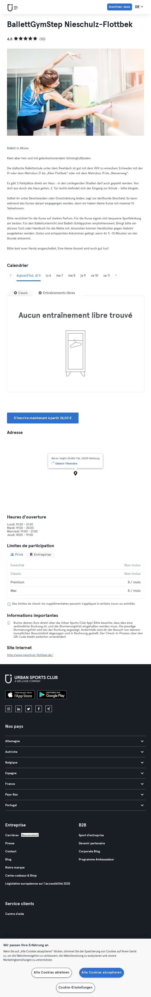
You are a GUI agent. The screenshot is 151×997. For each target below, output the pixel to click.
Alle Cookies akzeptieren (101, 972)
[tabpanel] (75, 578)
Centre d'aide (14, 914)
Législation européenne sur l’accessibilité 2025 (37, 883)
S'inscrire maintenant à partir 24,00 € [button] (43, 418)
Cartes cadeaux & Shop (21, 875)
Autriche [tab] (74, 752)
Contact (10, 851)
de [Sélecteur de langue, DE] (139, 7)
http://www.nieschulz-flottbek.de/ (30, 655)
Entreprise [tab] (40, 554)
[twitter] (28, 709)
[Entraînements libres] (57, 293)
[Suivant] (115, 275)
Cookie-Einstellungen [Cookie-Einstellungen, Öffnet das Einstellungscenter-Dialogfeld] (75, 987)
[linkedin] (18, 709)
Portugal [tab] (74, 805)
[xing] (48, 709)
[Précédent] (10, 275)
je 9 (83, 275)
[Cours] (20, 293)
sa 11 (106, 275)
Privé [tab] (16, 554)
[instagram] (8, 709)
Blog (8, 859)
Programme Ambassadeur (96, 859)
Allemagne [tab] (74, 741)
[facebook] (38, 709)
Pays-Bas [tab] (74, 794)
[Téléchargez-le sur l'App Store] (20, 695)
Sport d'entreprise (91, 835)
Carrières (12, 835)
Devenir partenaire (92, 843)
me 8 (71, 275)
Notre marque (15, 867)
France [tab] (74, 784)
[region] (75, 968)
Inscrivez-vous (119, 6)
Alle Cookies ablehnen (51, 972)
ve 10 (94, 275)
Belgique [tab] (74, 762)
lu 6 (48, 275)
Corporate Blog (89, 851)
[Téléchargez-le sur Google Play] (52, 695)
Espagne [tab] (74, 773)
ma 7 (59, 275)
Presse (9, 843)
